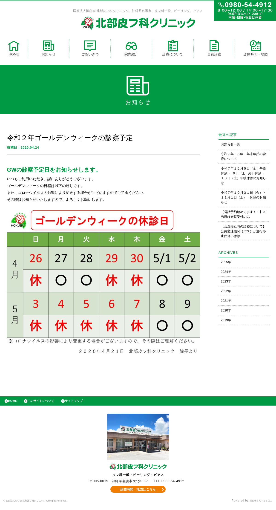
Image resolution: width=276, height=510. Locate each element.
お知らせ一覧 (230, 145)
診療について (172, 49)
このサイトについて (46, 403)
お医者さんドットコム (258, 504)
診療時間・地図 (256, 49)
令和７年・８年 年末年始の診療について (243, 157)
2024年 (226, 273)
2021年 (226, 302)
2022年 (226, 292)
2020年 (226, 311)
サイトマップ (84, 403)
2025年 (226, 263)
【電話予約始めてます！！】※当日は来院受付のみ (243, 215)
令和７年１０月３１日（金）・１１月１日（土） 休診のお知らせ (243, 198)
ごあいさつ (90, 49)
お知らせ (48, 49)
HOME (14, 49)
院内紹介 (131, 49)
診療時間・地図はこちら (138, 493)
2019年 (226, 321)
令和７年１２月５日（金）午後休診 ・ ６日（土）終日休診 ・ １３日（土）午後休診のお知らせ (243, 177)
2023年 (226, 282)
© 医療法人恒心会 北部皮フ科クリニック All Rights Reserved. (46, 504)
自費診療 (214, 49)
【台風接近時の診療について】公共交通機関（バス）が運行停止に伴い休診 (243, 232)
